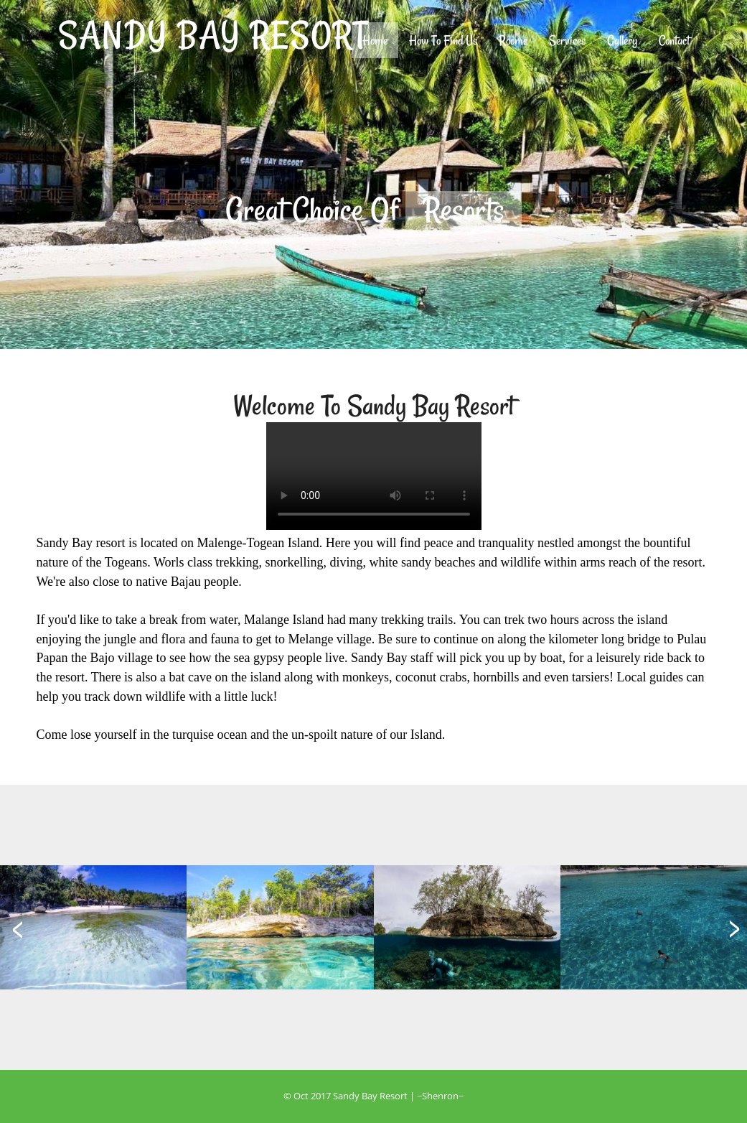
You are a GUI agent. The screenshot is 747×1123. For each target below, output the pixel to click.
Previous (151, 208)
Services (567, 40)
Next (596, 208)
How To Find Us (443, 40)
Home (380, 40)
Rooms (513, 40)
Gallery (622, 40)
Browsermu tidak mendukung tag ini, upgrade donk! (373, 476)
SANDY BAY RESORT (213, 34)
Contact (674, 40)
